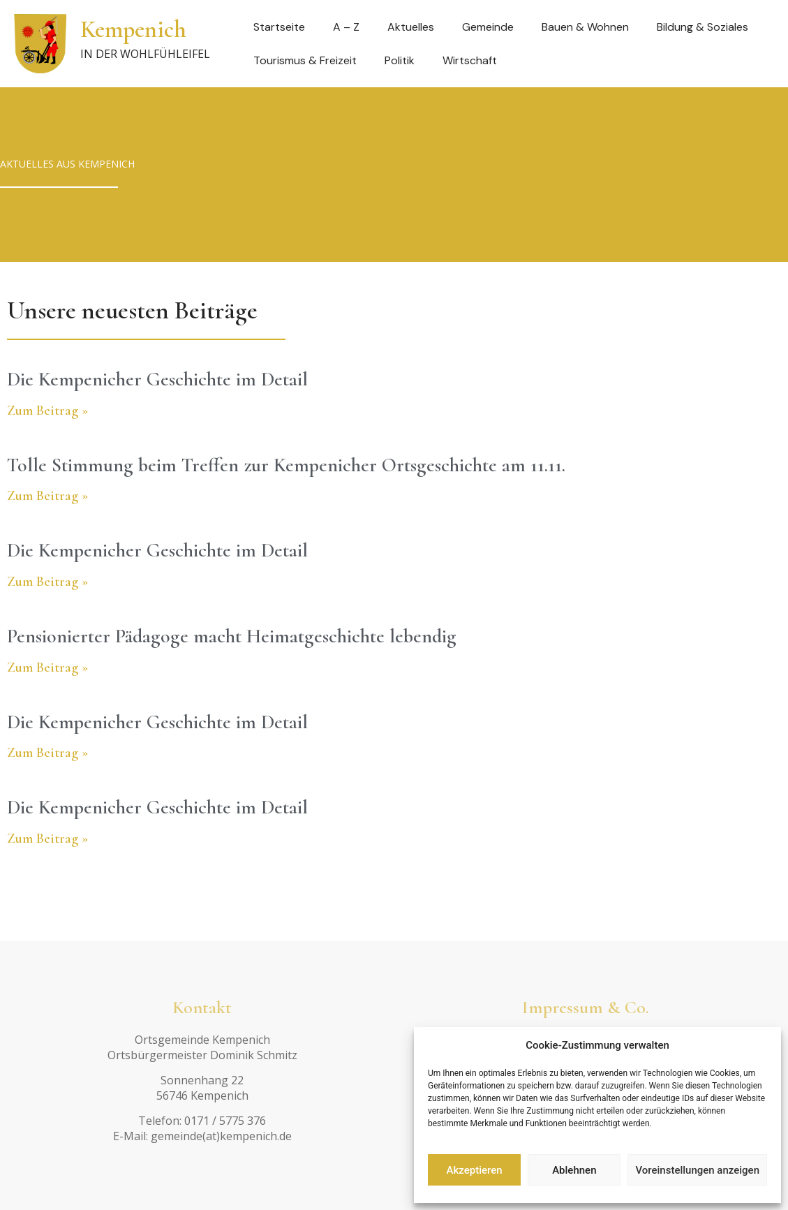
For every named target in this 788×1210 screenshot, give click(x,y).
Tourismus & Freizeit (305, 60)
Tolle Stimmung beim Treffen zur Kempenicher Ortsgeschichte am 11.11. (286, 465)
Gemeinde (488, 27)
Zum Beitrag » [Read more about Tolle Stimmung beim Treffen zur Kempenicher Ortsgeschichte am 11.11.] (47, 495)
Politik (400, 60)
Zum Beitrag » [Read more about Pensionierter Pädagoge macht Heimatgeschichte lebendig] (47, 667)
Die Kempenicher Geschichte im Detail (157, 379)
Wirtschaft (470, 60)
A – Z (346, 27)
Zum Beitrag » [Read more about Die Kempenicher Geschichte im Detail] (47, 410)
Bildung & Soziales (702, 27)
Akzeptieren (475, 1170)
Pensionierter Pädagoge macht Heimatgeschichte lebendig (231, 636)
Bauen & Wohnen (585, 27)
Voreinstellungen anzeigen (697, 1170)
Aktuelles (410, 27)
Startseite (279, 27)
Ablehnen (574, 1170)
